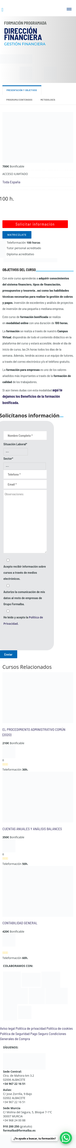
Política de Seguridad (15, 1033)
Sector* (8, 458)
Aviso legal (7, 1028)
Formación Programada (25, 23)
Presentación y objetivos (22, 90)
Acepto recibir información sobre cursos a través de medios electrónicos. (24, 572)
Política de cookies (59, 1028)
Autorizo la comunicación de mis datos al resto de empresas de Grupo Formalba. (24, 598)
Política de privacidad (31, 1028)
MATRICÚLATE (17, 235)
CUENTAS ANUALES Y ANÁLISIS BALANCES (32, 829)
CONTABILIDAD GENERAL (19, 923)
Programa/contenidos (19, 99)
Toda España (11, 182)
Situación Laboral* (15, 444)
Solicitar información (35, 224)
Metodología (48, 99)
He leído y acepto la (23, 620)
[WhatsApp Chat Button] (66, 1138)
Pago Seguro (39, 1033)
